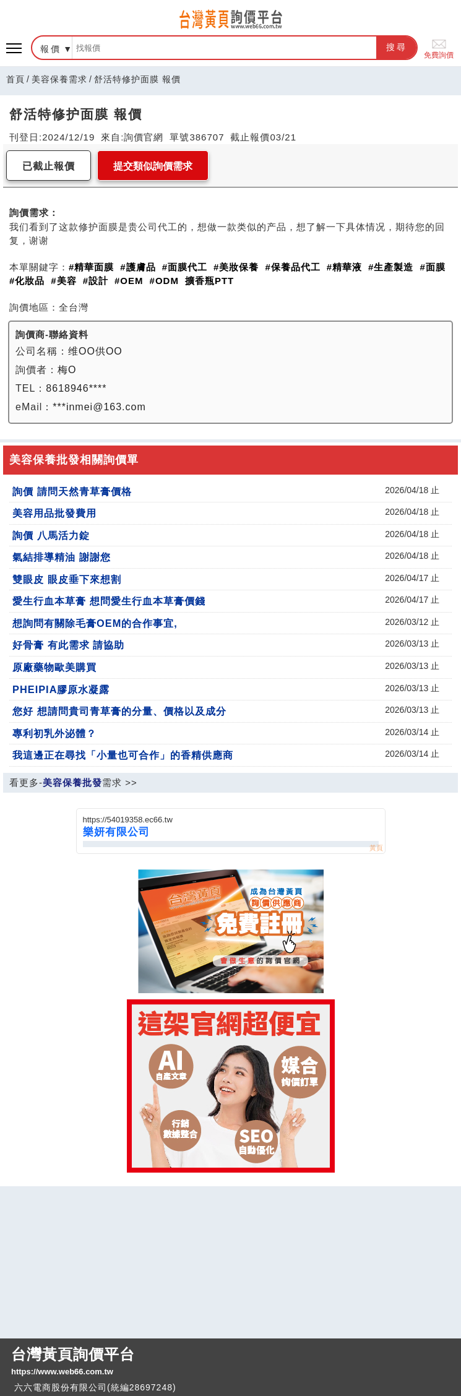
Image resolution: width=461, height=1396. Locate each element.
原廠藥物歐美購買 (54, 667)
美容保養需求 (59, 79)
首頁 (15, 79)
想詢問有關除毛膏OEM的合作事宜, (95, 623)
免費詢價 (439, 48)
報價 (50, 49)
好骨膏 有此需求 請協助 (68, 644)
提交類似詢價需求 (152, 166)
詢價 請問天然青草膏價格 (72, 491)
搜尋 (396, 47)
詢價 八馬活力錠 (51, 535)
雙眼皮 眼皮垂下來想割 (66, 579)
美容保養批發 (72, 782)
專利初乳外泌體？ (54, 733)
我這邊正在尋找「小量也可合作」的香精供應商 (122, 754)
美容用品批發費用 (54, 513)
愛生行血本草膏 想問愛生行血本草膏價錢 (108, 600)
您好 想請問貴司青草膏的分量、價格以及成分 (119, 711)
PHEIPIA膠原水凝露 (61, 689)
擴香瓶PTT (209, 280)
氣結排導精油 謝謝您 (61, 556)
